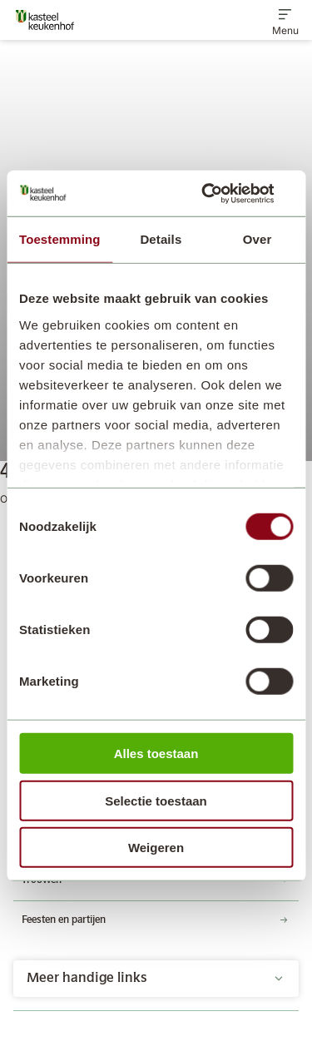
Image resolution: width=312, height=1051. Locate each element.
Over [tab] (257, 239)
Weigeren (156, 847)
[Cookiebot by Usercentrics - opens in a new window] (222, 193)
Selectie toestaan (156, 800)
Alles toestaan (156, 753)
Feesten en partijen (64, 920)
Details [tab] (160, 239)
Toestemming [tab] (60, 239)
